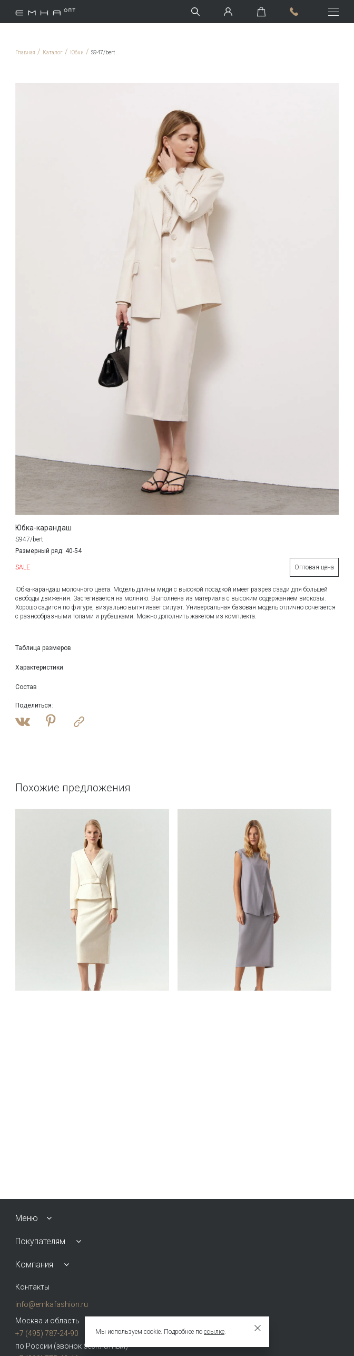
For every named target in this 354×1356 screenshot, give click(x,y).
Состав (26, 687)
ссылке (214, 1331)
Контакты (32, 1287)
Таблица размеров (43, 648)
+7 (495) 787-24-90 (46, 1333)
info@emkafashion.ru (51, 1304)
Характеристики (39, 667)
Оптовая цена (314, 567)
